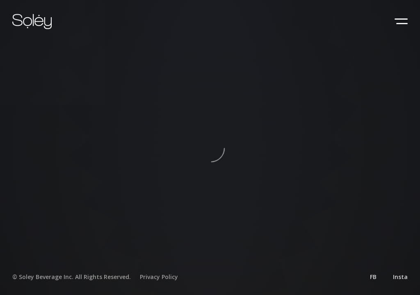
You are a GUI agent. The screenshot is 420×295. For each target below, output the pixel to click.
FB (373, 277)
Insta (400, 277)
